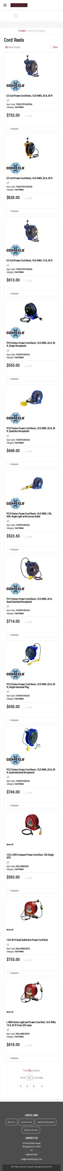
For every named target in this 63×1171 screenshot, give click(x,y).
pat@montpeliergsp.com (31, 1159)
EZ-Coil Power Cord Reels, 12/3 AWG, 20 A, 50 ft (29, 95)
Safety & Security (31, 1130)
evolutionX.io (47, 1167)
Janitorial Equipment (45, 1122)
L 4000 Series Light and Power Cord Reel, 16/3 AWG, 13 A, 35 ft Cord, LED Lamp (31, 1023)
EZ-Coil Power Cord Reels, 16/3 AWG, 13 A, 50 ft (29, 260)
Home (21, 31)
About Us (11, 1122)
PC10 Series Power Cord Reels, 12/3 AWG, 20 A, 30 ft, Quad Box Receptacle (31, 430)
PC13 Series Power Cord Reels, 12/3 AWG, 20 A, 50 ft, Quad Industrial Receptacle (31, 771)
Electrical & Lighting (36, 31)
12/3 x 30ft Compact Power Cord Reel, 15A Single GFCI (30, 856)
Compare (12, 129)
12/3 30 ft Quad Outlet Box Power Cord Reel (27, 940)
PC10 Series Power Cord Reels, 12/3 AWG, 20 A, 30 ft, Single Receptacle (31, 344)
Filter (55, 47)
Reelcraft (10, 845)
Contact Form (26, 1122)
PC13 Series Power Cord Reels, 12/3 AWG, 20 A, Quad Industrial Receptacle (29, 600)
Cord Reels (19, 107)
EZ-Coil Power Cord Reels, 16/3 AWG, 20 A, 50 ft (29, 178)
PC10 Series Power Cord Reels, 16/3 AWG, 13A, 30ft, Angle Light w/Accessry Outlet (29, 515)
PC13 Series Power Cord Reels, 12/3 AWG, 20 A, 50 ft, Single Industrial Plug (31, 686)
